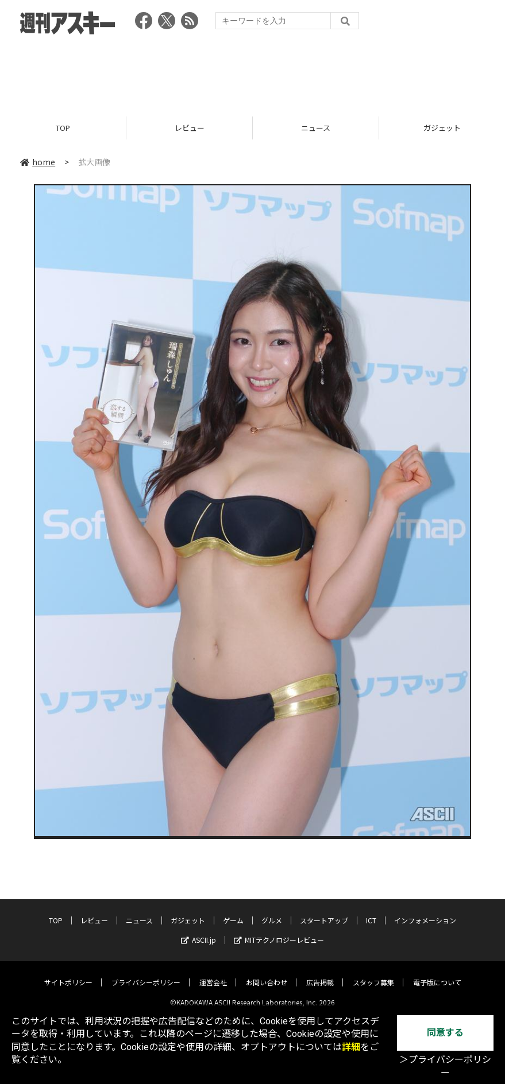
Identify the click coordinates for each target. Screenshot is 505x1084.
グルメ (271, 911)
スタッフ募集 (373, 973)
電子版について (437, 973)
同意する (445, 1032)
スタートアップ (324, 911)
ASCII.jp (198, 931)
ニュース (315, 127)
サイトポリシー (68, 973)
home (37, 162)
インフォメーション (425, 911)
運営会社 (213, 973)
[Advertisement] (253, 72)
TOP (63, 127)
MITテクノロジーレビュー (279, 931)
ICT (371, 911)
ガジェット (188, 911)
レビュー (190, 127)
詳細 (351, 1047)
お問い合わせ (266, 973)
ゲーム (233, 911)
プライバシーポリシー (145, 973)
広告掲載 (320, 973)
